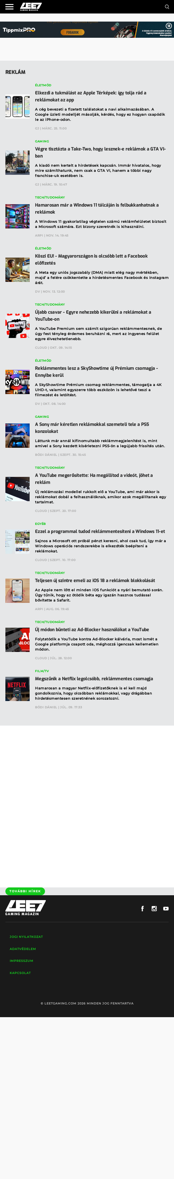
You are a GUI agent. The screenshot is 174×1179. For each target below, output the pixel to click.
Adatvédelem (23, 949)
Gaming (42, 141)
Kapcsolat (20, 973)
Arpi (39, 235)
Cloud (41, 348)
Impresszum (21, 961)
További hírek (25, 891)
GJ (37, 128)
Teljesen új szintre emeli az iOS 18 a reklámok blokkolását (95, 580)
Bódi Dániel (46, 455)
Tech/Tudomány (50, 197)
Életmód (43, 85)
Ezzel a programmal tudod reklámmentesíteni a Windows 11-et (100, 531)
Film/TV (42, 671)
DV (37, 291)
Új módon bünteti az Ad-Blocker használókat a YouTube (92, 630)
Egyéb (40, 524)
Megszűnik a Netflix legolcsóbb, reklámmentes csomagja (94, 679)
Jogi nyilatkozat (26, 937)
